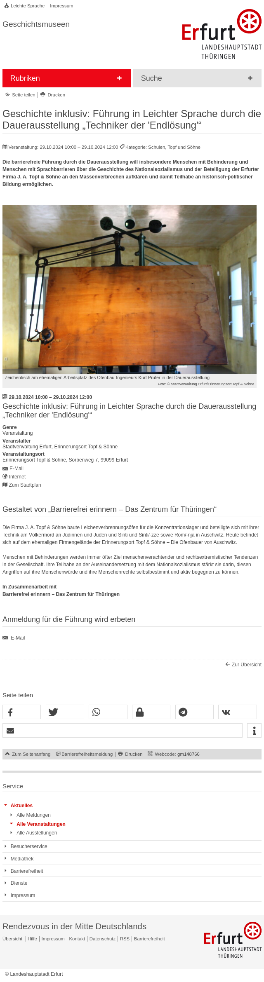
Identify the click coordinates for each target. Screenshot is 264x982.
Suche (151, 78)
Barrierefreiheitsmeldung (87, 754)
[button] (21, 712)
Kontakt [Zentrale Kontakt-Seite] (77, 938)
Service (12, 786)
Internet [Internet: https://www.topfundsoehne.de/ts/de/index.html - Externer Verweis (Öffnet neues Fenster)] (17, 477)
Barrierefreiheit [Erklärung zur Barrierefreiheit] (149, 938)
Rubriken (25, 78)
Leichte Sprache (28, 5)
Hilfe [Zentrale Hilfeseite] (32, 938)
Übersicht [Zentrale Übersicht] (12, 938)
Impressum (61, 5)
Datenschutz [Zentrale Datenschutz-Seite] (103, 938)
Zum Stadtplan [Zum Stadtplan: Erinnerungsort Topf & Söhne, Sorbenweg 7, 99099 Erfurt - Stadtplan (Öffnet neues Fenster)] (25, 485)
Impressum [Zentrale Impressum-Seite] (53, 938)
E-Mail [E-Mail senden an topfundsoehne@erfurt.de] (16, 468)
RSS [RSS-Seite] (125, 938)
